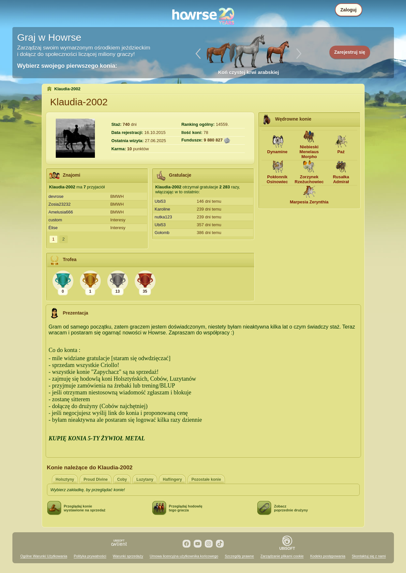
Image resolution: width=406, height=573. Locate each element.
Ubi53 (160, 201)
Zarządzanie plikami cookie (282, 556)
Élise (53, 227)
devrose (56, 196)
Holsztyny (65, 479)
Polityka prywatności (90, 556)
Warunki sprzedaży (128, 556)
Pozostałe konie (206, 479)
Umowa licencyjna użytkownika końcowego (184, 556)
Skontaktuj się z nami (369, 556)
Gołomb (162, 232)
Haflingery (172, 479)
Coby (122, 479)
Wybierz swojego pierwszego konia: (67, 66)
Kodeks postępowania (327, 556)
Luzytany (144, 479)
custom (55, 219)
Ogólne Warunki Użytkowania (43, 556)
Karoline (162, 209)
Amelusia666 (61, 212)
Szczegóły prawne (239, 556)
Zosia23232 (60, 204)
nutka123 (163, 216)
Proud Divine (95, 479)
